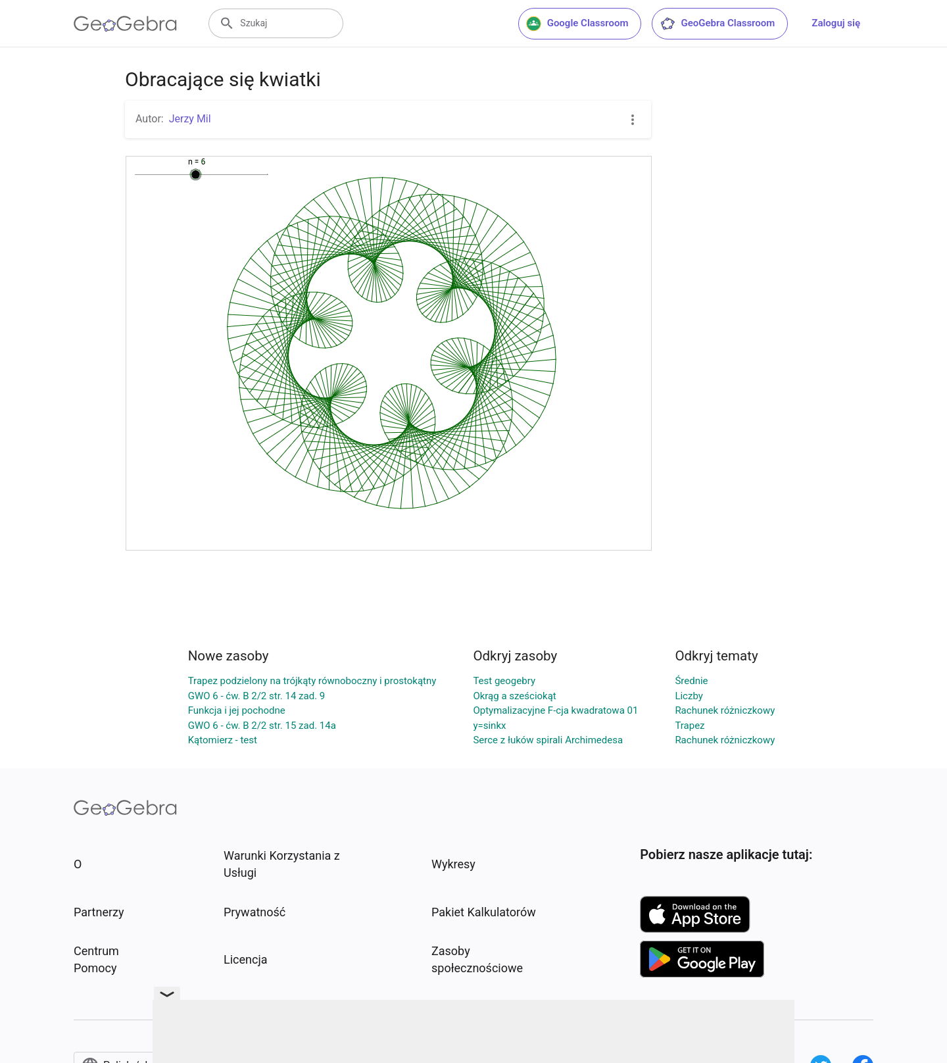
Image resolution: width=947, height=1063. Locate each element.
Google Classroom (577, 24)
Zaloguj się (836, 23)
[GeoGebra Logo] (125, 24)
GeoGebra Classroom (717, 24)
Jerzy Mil (190, 118)
